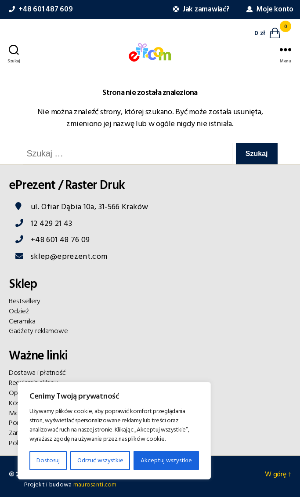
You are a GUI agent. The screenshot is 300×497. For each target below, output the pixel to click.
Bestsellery (24, 301)
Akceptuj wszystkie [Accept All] (166, 460)
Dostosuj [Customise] (48, 460)
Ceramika (22, 321)
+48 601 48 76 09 (60, 239)
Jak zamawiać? (200, 9)
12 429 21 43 (51, 223)
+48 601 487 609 (39, 9)
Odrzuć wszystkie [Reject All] (100, 460)
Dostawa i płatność (37, 372)
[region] (114, 430)
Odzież (19, 311)
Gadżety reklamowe (38, 331)
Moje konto (268, 9)
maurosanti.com (95, 484)
